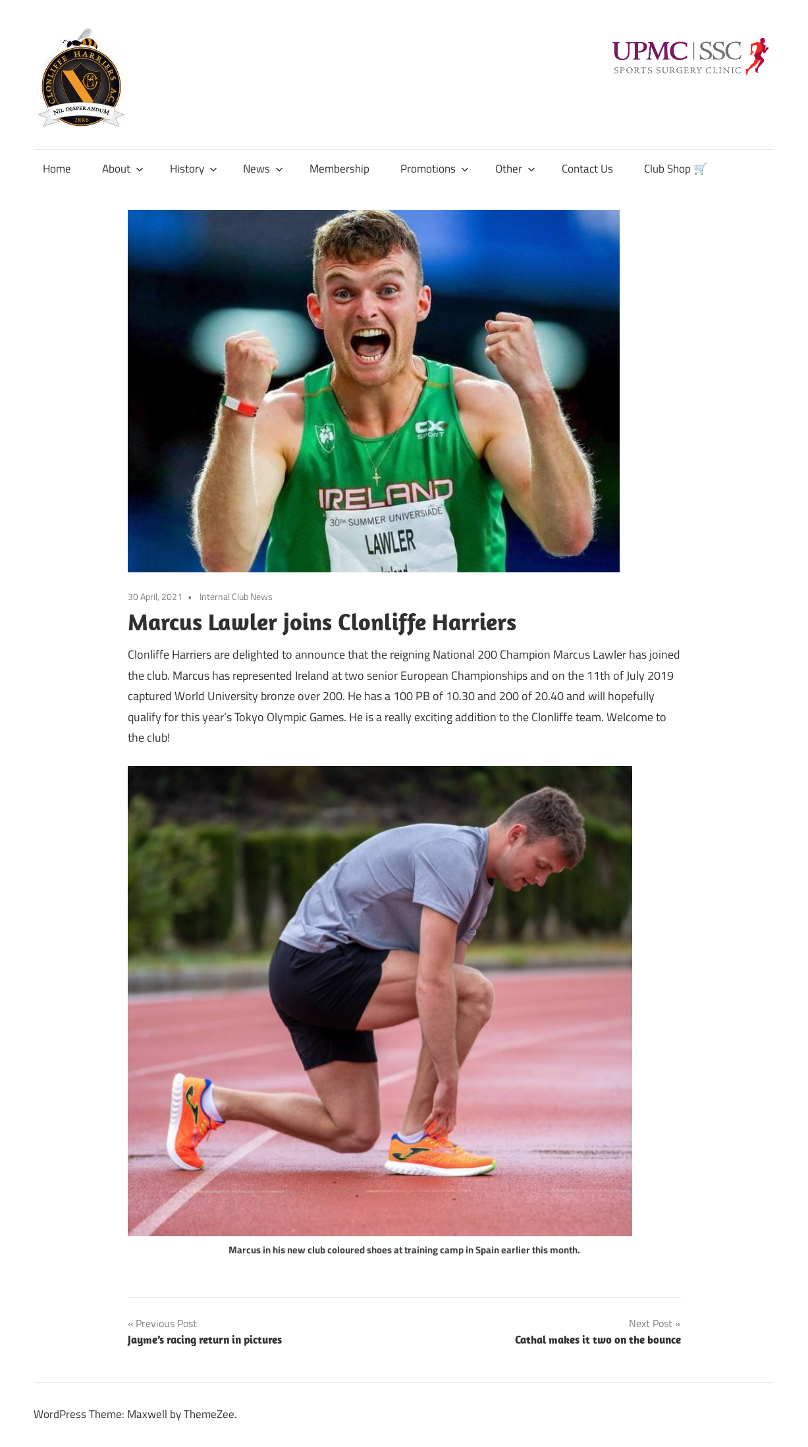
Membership (339, 168)
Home (57, 168)
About (123, 168)
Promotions (434, 168)
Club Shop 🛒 (675, 168)
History (193, 168)
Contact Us (587, 168)
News (263, 168)
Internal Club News (236, 596)
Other (515, 168)
